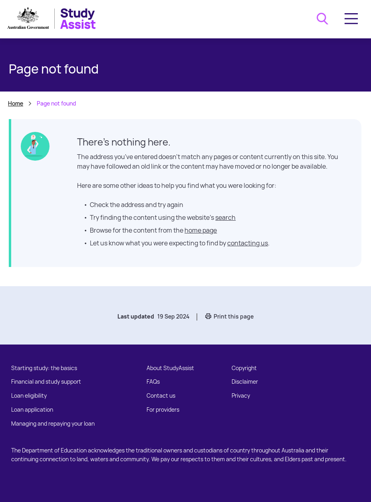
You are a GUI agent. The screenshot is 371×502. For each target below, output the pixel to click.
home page (201, 230)
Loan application (32, 409)
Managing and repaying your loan (53, 423)
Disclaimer (245, 381)
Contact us (161, 395)
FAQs (153, 381)
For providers (163, 409)
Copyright (244, 368)
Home (15, 103)
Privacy (241, 395)
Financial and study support (46, 381)
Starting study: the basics (44, 368)
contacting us (247, 243)
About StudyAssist (170, 368)
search (225, 217)
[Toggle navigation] (351, 18)
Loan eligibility (29, 395)
